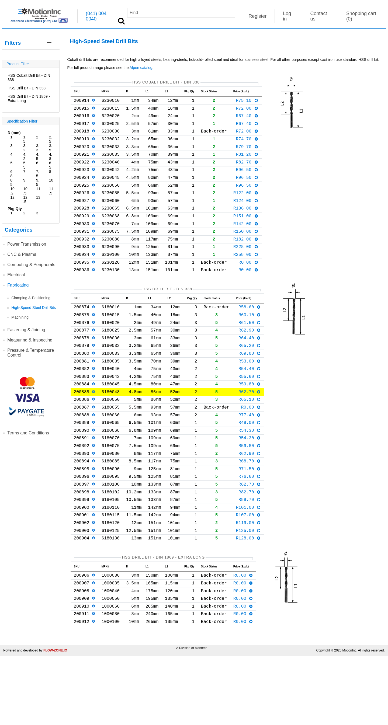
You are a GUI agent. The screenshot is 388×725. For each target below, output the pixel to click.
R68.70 (249, 510)
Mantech (201, 717)
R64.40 (249, 370)
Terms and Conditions (28, 433)
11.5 (51, 191)
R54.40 (249, 405)
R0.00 (248, 287)
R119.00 (248, 581)
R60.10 (249, 344)
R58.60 (249, 335)
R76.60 (249, 528)
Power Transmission (26, 244)
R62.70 (249, 431)
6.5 (50, 165)
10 (51, 180)
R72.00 (247, 111)
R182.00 (245, 260)
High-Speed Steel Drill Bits (33, 307)
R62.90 (249, 361)
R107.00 (248, 572)
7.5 (37, 173)
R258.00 (245, 278)
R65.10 (249, 440)
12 (12, 197)
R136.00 (245, 225)
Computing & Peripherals (31, 264)
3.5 (50, 148)
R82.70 (247, 173)
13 (38, 197)
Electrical (16, 275)
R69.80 (249, 388)
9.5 (37, 182)
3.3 (37, 148)
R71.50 (249, 519)
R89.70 (249, 554)
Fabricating (18, 285)
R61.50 (249, 352)
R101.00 (248, 563)
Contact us (318, 16)
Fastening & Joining (26, 329)
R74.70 (247, 146)
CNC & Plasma (21, 254)
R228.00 (245, 269)
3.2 (24, 148)
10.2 (12, 191)
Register (257, 16)
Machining (20, 317)
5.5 (24, 165)
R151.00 (245, 234)
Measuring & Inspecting (29, 340)
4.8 (50, 156)
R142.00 (245, 243)
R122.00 (245, 208)
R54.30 (249, 475)
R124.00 (245, 216)
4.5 (37, 156)
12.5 (25, 199)
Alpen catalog (141, 67)
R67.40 (247, 120)
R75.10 (247, 102)
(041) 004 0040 (96, 16)
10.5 (25, 191)
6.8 (11, 173)
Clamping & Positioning (30, 298)
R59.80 (249, 423)
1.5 (24, 139)
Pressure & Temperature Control (30, 352)
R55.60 (249, 414)
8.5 (11, 182)
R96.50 (247, 181)
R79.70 (247, 155)
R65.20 (249, 379)
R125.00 (248, 589)
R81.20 (247, 164)
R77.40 (249, 458)
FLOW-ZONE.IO (55, 719)
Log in (287, 16)
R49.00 (249, 466)
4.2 (24, 156)
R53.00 (249, 396)
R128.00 (248, 598)
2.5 (50, 139)
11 (38, 189)
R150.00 (245, 252)
